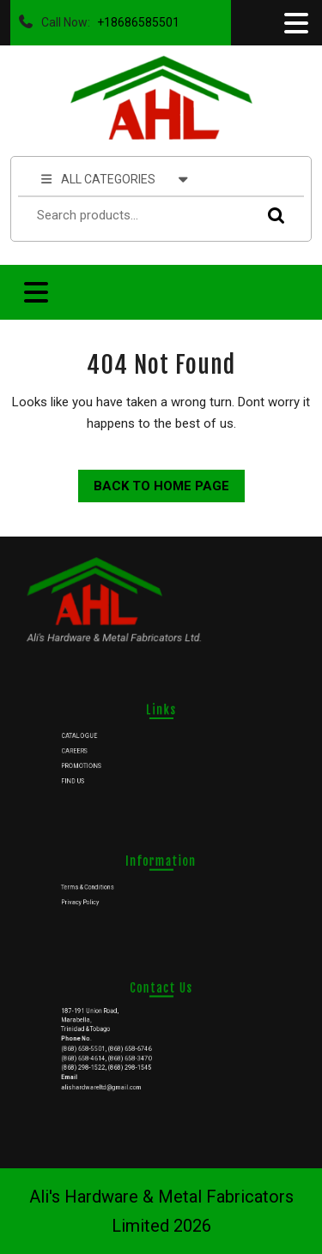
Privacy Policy (95, 898)
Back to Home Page (153, 482)
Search (272, 215)
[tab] (294, 23)
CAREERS (90, 749)
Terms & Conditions (101, 886)
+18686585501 (134, 18)
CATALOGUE (94, 737)
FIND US (89, 774)
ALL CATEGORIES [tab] (115, 178)
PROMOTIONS (96, 762)
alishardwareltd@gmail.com (112, 1077)
